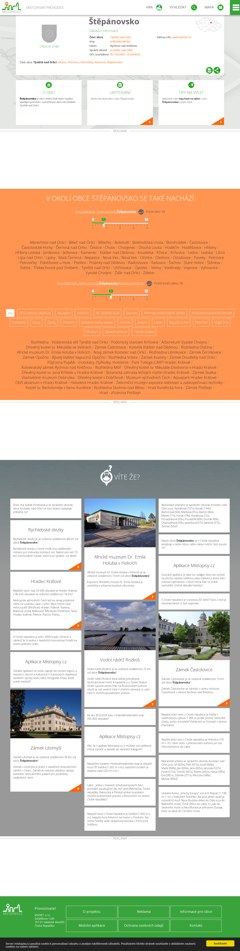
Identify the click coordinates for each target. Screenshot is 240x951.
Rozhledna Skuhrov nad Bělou (119, 387)
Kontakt (196, 925)
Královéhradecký (120, 41)
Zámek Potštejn (199, 387)
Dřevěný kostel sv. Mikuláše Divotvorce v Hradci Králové (170, 367)
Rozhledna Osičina (196, 347)
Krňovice (177, 252)
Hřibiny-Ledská (27, 252)
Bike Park (201, 322)
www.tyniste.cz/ (181, 37)
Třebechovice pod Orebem (55, 267)
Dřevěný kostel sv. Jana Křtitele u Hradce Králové (62, 372)
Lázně (158, 322)
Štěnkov (213, 262)
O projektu (91, 911)
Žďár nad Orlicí (127, 272)
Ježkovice (70, 252)
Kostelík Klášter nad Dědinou (153, 347)
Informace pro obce (196, 911)
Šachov (175, 262)
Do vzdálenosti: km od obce (105, 212)
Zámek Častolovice (110, 347)
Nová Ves (110, 257)
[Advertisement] (120, 161)
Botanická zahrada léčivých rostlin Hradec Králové (147, 372)
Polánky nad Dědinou (107, 262)
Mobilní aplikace (92, 925)
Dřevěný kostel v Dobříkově (100, 377)
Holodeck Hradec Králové (92, 382)
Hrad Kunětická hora (165, 387)
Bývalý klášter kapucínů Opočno (78, 357)
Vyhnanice (209, 267)
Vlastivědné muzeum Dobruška (48, 377)
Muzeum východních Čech (148, 377)
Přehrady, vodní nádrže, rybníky (164, 313)
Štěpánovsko (114, 21)
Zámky (51, 322)
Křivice (62, 62)
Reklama (144, 911)
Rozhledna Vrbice (123, 357)
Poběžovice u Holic (55, 262)
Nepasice (92, 257)
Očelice (146, 257)
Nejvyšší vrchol (178, 322)
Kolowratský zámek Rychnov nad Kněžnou (57, 367)
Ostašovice (182, 257)
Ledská (207, 252)
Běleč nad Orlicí (82, 242)
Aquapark (63, 313)
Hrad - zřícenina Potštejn (120, 392)
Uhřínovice (122, 267)
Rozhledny (19, 322)
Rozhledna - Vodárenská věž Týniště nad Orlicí (69, 342)
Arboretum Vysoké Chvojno (184, 342)
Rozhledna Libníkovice (167, 352)
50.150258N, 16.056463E (125, 54)
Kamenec (89, 252)
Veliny (156, 267)
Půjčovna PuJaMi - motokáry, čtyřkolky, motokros (87, 362)
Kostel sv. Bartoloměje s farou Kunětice (58, 387)
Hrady (36, 322)
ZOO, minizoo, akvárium (35, 313)
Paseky (200, 257)
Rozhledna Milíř (108, 367)
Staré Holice (194, 262)
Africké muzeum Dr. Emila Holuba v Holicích (53, 352)
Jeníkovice (51, 252)
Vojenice (190, 267)
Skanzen (131, 313)
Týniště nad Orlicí (120, 37)
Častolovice (198, 242)
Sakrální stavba (144, 332)
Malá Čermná (69, 257)
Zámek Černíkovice (205, 352)
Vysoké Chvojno (99, 272)
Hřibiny (210, 247)
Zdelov (148, 272)
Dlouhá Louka (150, 247)
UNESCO (83, 313)
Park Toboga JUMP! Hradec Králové (161, 362)
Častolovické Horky (37, 247)
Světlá (25, 267)
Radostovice (138, 262)
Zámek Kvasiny (153, 357)
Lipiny (50, 257)
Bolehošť (122, 242)
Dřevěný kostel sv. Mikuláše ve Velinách (59, 347)
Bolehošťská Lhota (147, 242)
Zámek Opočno (36, 357)
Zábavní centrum (116, 332)
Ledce (193, 252)
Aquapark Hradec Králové (194, 377)
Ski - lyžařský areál (107, 313)
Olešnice (162, 257)
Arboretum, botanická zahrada (212, 313)
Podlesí (80, 262)
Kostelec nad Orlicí (121, 50)
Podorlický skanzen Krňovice (134, 342)
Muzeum (92, 332)
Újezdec (141, 267)
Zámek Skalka (204, 372)
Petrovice (73, 62)
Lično (220, 252)
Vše (10, 313)
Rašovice (99, 62)
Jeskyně (142, 322)
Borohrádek (176, 242)
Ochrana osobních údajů (144, 925)
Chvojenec (126, 247)
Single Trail (221, 322)
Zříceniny (69, 322)
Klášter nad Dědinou (117, 252)
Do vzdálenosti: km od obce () (100, 283)
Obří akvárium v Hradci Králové (41, 382)
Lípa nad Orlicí (30, 257)
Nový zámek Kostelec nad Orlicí (120, 352)
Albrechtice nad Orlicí (48, 242)
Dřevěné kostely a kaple (97, 322)
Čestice (96, 247)
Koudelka (145, 252)
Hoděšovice (191, 247)
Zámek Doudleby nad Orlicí (192, 357)
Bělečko (104, 242)
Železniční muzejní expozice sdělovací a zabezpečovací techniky (169, 382)
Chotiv (110, 247)
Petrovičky (86, 62)
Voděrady (172, 267)
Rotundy (125, 322)
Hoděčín (172, 247)
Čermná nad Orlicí (71, 247)
